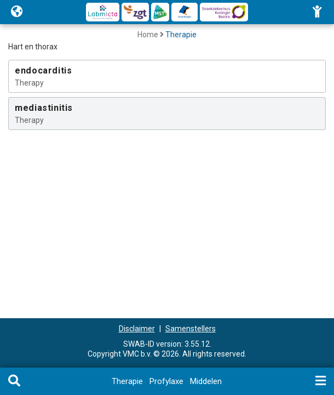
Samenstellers (190, 328)
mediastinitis (44, 108)
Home (147, 34)
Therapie (181, 34)
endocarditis (43, 70)
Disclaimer (137, 328)
